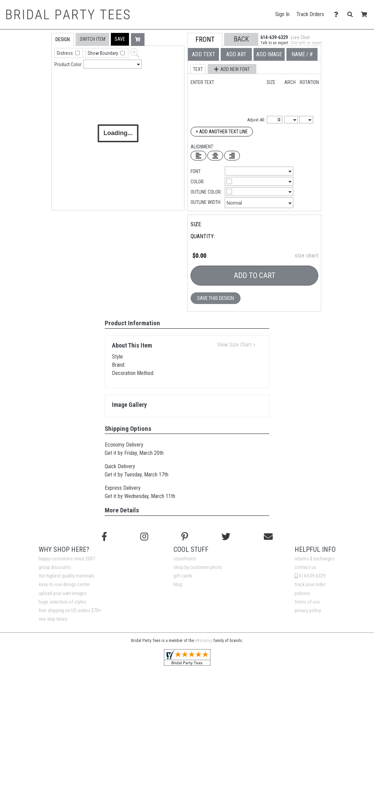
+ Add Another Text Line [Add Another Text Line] (222, 131)
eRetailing (203, 640)
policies (302, 593)
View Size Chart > (236, 344)
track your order (310, 584)
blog (177, 584)
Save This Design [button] (215, 298)
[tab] (37, 76)
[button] (120, 39)
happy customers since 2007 (67, 559)
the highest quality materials (66, 576)
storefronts (184, 559)
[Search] (352, 14)
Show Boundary (103, 53)
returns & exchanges (315, 559)
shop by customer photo (197, 567)
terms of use (307, 602)
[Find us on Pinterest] (184, 537)
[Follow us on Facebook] (104, 537)
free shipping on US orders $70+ (70, 611)
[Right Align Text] (232, 155)
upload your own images (63, 593)
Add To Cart (254, 275)
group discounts (55, 567)
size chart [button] (306, 255)
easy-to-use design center (64, 584)
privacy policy (308, 611)
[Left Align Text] (198, 155)
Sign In (282, 14)
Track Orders (310, 14)
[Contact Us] (338, 14)
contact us (305, 567)
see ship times (53, 619)
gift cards (182, 576)
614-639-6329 (310, 576)
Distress (65, 53)
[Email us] (268, 537)
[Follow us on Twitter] (225, 537)
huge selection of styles (62, 602)
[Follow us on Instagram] (144, 537)
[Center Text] (215, 155)
